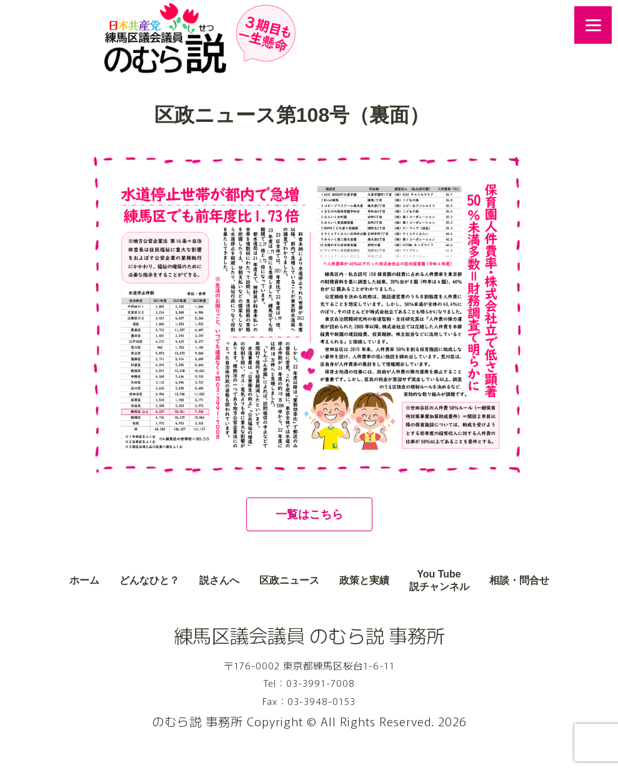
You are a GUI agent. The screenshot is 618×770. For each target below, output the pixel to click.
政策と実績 (364, 580)
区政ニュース (289, 580)
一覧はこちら (309, 514)
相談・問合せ (519, 580)
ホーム (84, 580)
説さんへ (219, 580)
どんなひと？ (149, 580)
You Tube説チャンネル (439, 580)
